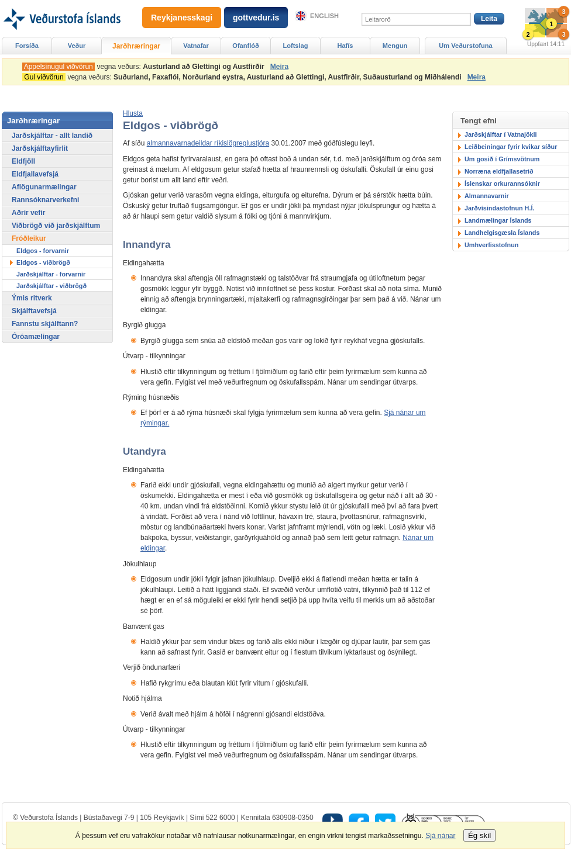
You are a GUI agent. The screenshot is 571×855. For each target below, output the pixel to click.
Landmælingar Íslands (498, 220)
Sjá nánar (440, 836)
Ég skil (479, 835)
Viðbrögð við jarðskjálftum (56, 225)
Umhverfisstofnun (491, 244)
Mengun (395, 45)
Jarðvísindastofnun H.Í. (499, 208)
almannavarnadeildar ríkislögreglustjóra (208, 143)
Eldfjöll (23, 161)
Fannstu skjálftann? (45, 324)
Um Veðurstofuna (465, 45)
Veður (77, 45)
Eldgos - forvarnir (42, 250)
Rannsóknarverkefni (45, 200)
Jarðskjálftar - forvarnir (50, 274)
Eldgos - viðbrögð (43, 262)
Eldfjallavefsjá (35, 174)
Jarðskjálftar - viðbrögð (51, 285)
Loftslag (295, 45)
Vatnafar (196, 45)
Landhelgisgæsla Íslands (502, 232)
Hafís (345, 45)
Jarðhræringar (136, 46)
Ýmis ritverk (32, 298)
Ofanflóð (245, 45)
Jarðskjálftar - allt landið (52, 135)
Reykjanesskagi (181, 17)
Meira (279, 67)
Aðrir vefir (28, 213)
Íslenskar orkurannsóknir (502, 183)
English (324, 15)
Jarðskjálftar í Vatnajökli (501, 134)
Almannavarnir (487, 195)
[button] (133, 113)
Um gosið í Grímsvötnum (502, 158)
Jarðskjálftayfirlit (40, 148)
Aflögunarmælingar (44, 187)
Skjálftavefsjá (34, 311)
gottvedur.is (256, 17)
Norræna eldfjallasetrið (499, 171)
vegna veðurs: (145, 67)
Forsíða (27, 45)
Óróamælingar (36, 337)
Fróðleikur (29, 238)
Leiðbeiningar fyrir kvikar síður (511, 146)
